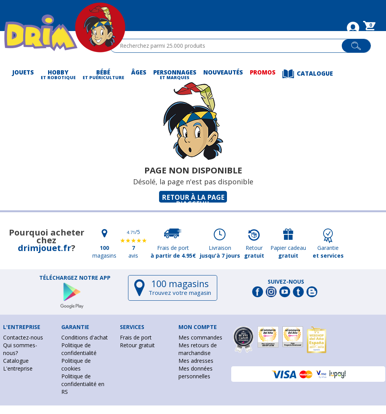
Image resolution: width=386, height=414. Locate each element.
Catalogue (16, 360)
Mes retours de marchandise (197, 349)
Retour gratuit (137, 345)
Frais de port (136, 337)
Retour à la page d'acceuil (193, 198)
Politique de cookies (76, 364)
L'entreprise (18, 368)
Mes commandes (200, 337)
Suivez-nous (286, 281)
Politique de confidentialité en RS (82, 383)
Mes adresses (195, 360)
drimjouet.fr (44, 247)
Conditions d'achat (84, 337)
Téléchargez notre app (75, 278)
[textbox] (229, 45)
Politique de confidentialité (79, 349)
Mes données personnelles (195, 372)
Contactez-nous (23, 337)
